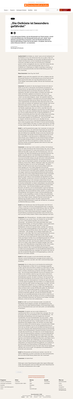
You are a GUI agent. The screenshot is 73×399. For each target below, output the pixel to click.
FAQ (30, 381)
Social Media (47, 383)
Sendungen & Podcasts (21, 10)
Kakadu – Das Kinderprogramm (7, 386)
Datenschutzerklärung (27, 395)
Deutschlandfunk (31, 2)
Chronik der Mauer (47, 396)
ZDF (31, 396)
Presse (60, 383)
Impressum (48, 395)
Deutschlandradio (62, 381)
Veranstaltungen (33, 388)
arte (40, 396)
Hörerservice (47, 381)
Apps (31, 383)
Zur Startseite (21, 372)
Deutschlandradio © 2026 (36, 394)
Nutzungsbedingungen (39, 395)
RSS (30, 386)
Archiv (35, 10)
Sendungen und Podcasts (5, 383)
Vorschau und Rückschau (5, 381)
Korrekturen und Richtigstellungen (62, 389)
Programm (12, 10)
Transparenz (61, 386)
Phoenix (35, 396)
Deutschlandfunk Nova (40, 2)
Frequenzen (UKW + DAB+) (20, 383)
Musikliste (30, 10)
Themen (5, 10)
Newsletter (32, 385)
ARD (27, 396)
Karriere (60, 385)
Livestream (17, 381)
